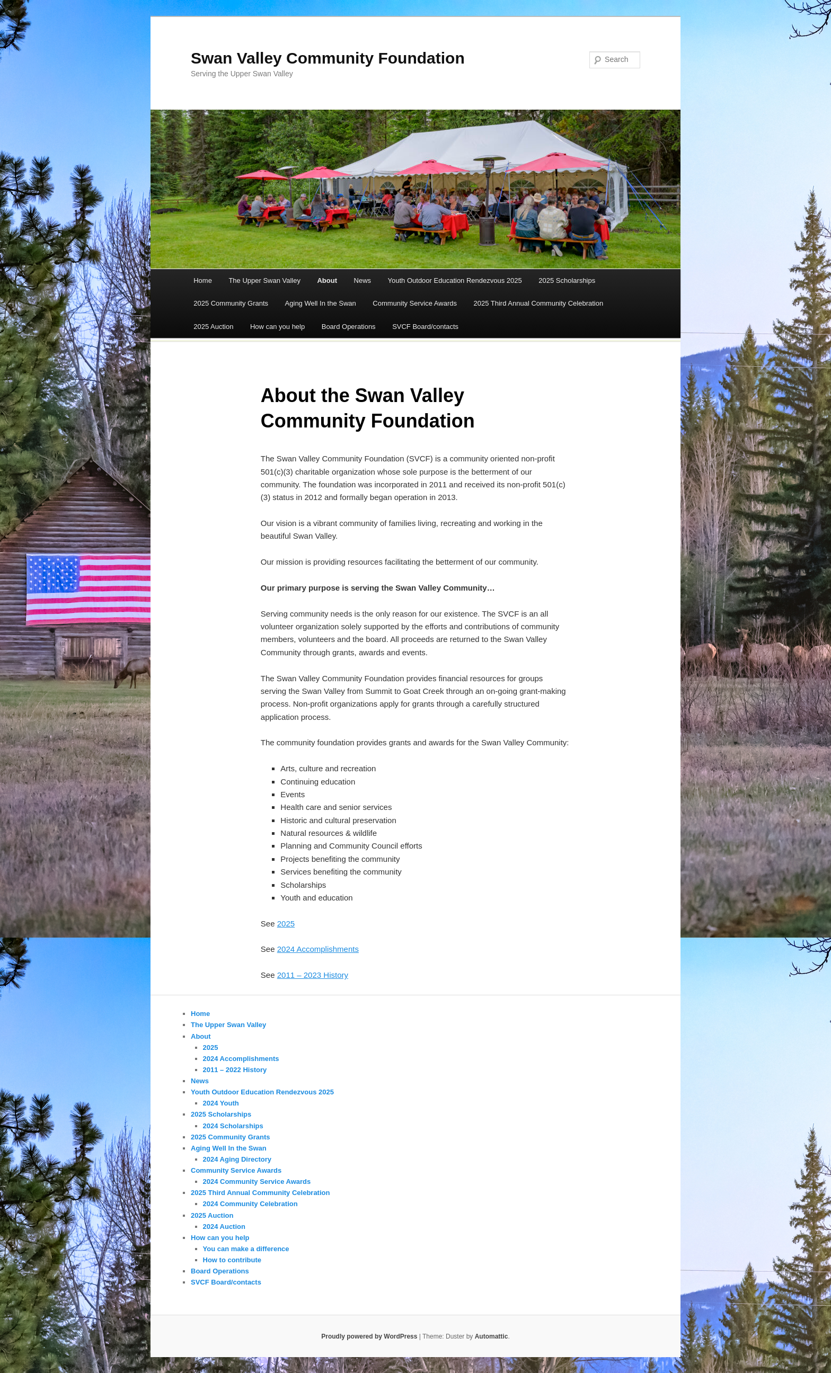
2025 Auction (213, 327)
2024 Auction (224, 1227)
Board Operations (349, 327)
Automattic (491, 1336)
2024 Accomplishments (318, 948)
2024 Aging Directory (237, 1159)
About (327, 280)
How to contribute (232, 1260)
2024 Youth (221, 1103)
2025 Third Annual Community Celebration (538, 303)
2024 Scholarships (233, 1126)
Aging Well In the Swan (320, 303)
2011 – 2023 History (312, 974)
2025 (286, 923)
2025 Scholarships (566, 280)
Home (202, 280)
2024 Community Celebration (250, 1204)
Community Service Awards (415, 303)
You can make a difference (246, 1249)
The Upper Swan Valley (264, 280)
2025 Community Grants (230, 303)
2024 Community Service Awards (257, 1181)
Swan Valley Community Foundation (328, 58)
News (363, 280)
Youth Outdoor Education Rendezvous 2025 (455, 280)
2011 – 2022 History (235, 1070)
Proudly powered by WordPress (369, 1336)
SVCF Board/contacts (425, 327)
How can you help (277, 327)
